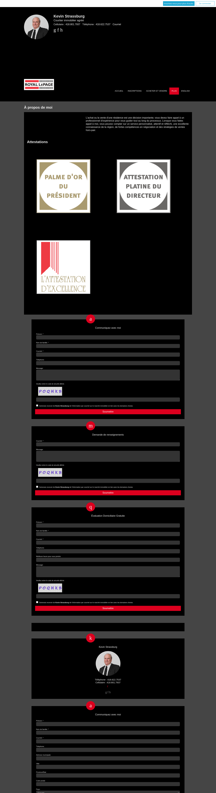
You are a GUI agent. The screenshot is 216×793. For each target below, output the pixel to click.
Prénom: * (40, 334)
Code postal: (40, 786)
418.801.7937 (73, 24)
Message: (39, 368)
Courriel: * (40, 351)
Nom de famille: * (42, 343)
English (185, 91)
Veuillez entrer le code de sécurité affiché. (50, 386)
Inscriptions (135, 91)
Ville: (38, 769)
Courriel (117, 24)
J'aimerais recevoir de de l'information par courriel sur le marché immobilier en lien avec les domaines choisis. (86, 408)
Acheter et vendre (156, 91)
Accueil (119, 91)
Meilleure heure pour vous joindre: (48, 560)
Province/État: (41, 777)
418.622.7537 (103, 24)
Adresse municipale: (43, 760)
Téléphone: (40, 360)
